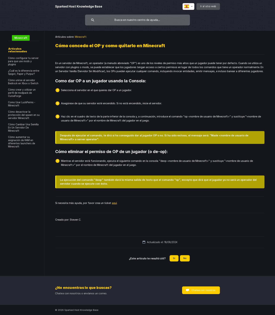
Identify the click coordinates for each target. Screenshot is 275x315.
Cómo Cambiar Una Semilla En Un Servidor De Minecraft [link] (23, 127)
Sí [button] (174, 258)
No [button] (184, 258)
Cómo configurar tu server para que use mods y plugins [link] (23, 61)
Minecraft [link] (80, 36)
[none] (78, 6)
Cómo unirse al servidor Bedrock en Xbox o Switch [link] (23, 82)
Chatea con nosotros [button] (203, 290)
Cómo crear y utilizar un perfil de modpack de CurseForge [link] (22, 92)
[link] (19, 37)
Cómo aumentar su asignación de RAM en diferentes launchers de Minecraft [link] (21, 142)
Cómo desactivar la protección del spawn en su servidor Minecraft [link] (24, 115)
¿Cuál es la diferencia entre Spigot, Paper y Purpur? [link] (23, 72)
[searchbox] (137, 20)
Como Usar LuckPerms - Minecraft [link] (21, 104)
